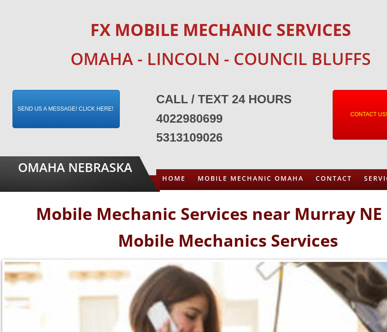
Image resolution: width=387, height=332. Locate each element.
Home (174, 178)
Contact (334, 178)
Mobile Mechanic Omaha (251, 178)
